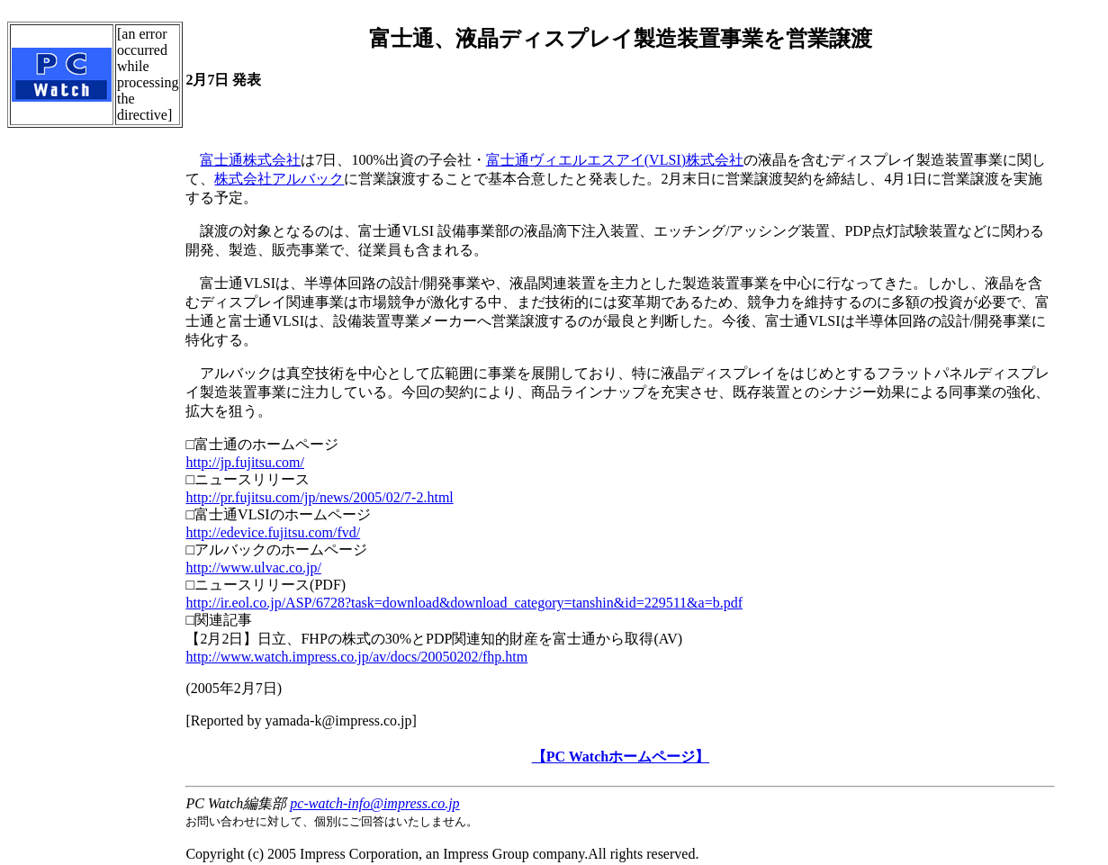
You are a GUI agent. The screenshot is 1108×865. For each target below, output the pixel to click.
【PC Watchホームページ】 (620, 756)
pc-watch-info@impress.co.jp (374, 803)
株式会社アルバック (279, 178)
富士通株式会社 (250, 159)
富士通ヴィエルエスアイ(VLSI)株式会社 (614, 159)
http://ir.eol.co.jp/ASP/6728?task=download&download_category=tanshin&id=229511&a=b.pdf (464, 602)
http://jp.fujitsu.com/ (244, 462)
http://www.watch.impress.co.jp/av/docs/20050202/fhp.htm (356, 656)
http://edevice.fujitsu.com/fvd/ (272, 532)
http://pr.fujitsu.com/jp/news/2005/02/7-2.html (319, 497)
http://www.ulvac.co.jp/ (253, 567)
